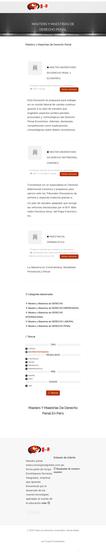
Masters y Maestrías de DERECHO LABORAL (49, 321)
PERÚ (30, 379)
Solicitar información (69, 89)
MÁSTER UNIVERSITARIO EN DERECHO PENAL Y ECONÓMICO (61, 73)
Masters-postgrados (38, 352)
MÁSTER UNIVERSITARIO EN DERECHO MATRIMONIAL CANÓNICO (62, 157)
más (46, 503)
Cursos (31, 349)
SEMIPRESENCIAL (35, 369)
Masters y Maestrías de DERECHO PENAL (48, 326)
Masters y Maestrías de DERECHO (44, 303)
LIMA (30, 386)
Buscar (53, 393)
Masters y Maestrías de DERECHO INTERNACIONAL (44, 314)
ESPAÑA (31, 376)
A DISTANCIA (33, 359)
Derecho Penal (73, 35)
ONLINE (31, 362)
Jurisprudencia (60, 35)
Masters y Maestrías (44, 35)
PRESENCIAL (33, 365)
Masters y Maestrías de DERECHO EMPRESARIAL (52, 308)
